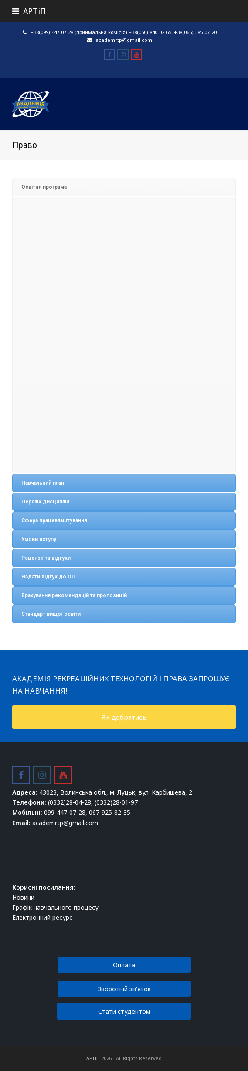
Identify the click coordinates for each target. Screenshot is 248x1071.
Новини (23, 897)
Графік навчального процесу (55, 907)
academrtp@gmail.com (123, 40)
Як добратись (124, 717)
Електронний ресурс (42, 917)
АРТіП (93, 1058)
